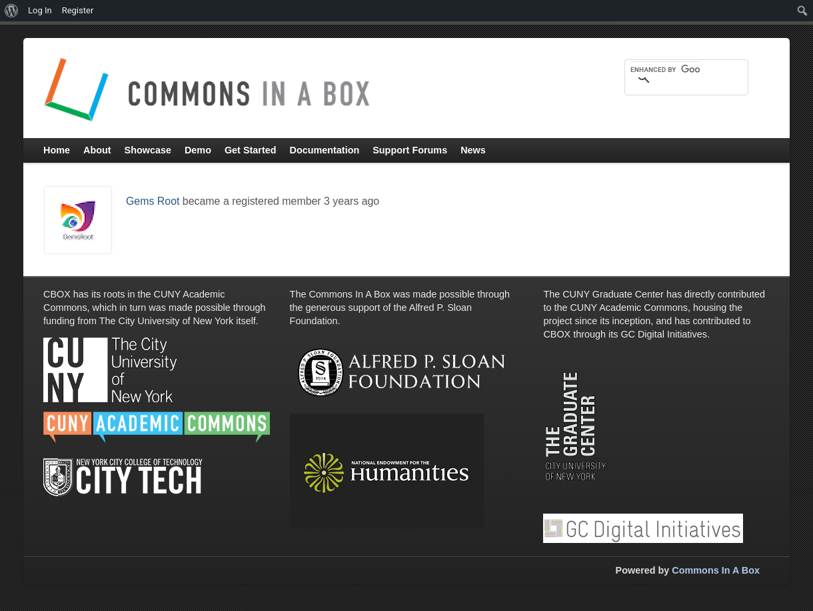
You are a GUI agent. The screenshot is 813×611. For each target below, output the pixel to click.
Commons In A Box (716, 570)
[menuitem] (11, 10)
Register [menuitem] (78, 10)
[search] (665, 69)
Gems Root (152, 201)
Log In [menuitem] (40, 10)
